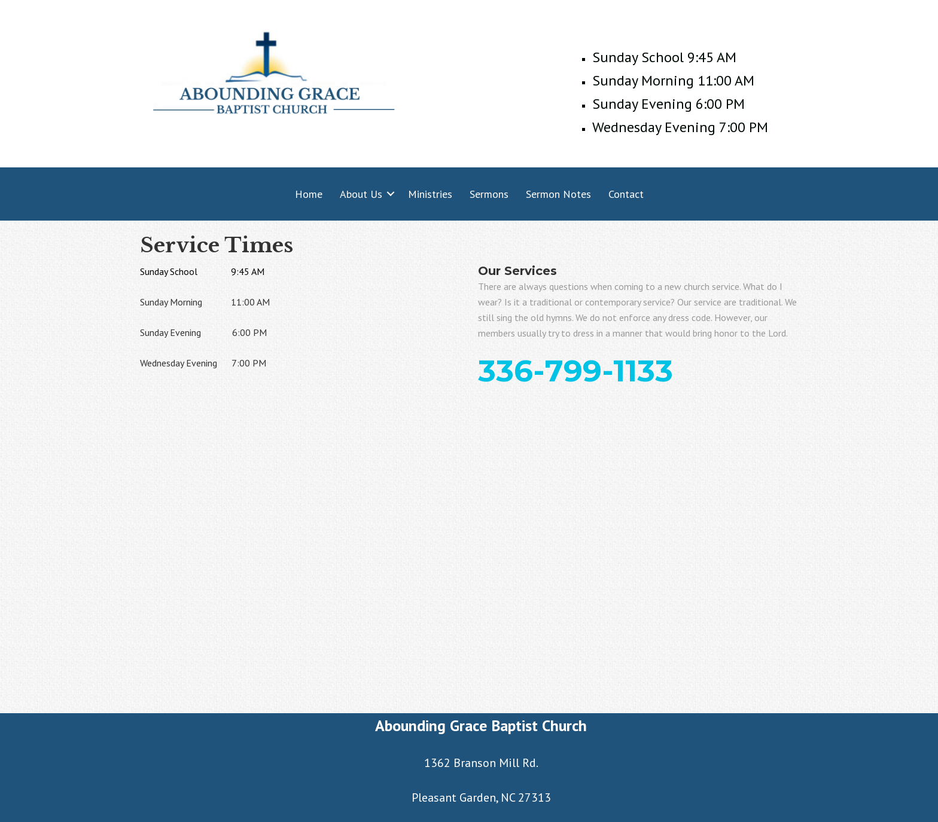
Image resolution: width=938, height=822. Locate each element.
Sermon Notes (558, 194)
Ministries (430, 194)
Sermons (489, 194)
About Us (361, 194)
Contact (626, 194)
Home (308, 194)
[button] (390, 194)
